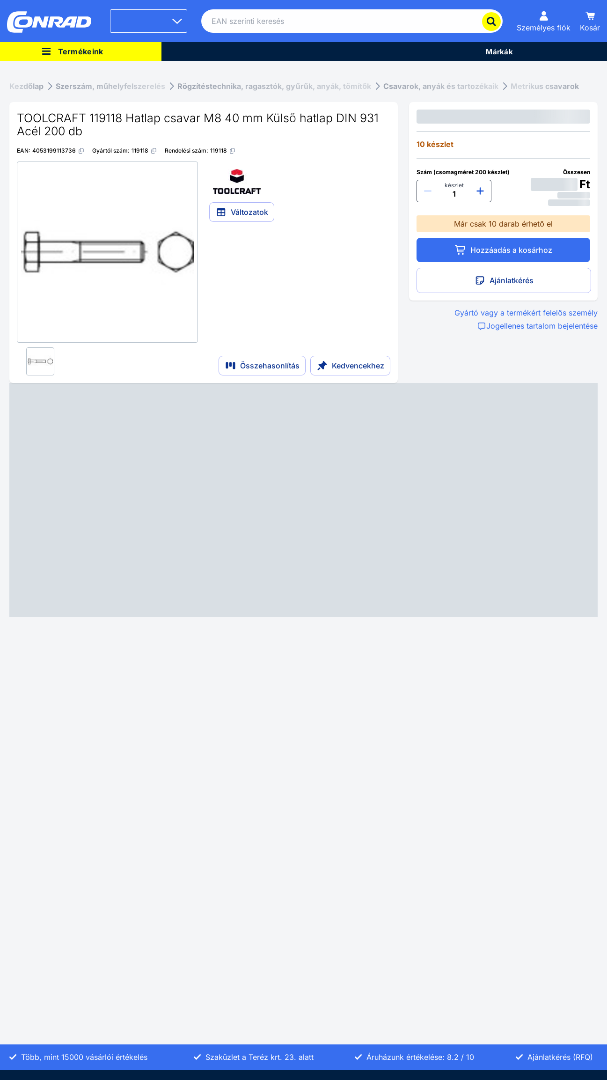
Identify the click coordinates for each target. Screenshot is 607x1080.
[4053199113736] (58, 150)
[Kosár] (590, 21)
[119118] (144, 150)
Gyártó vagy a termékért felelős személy (526, 312)
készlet (454, 185)
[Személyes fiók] (543, 21)
